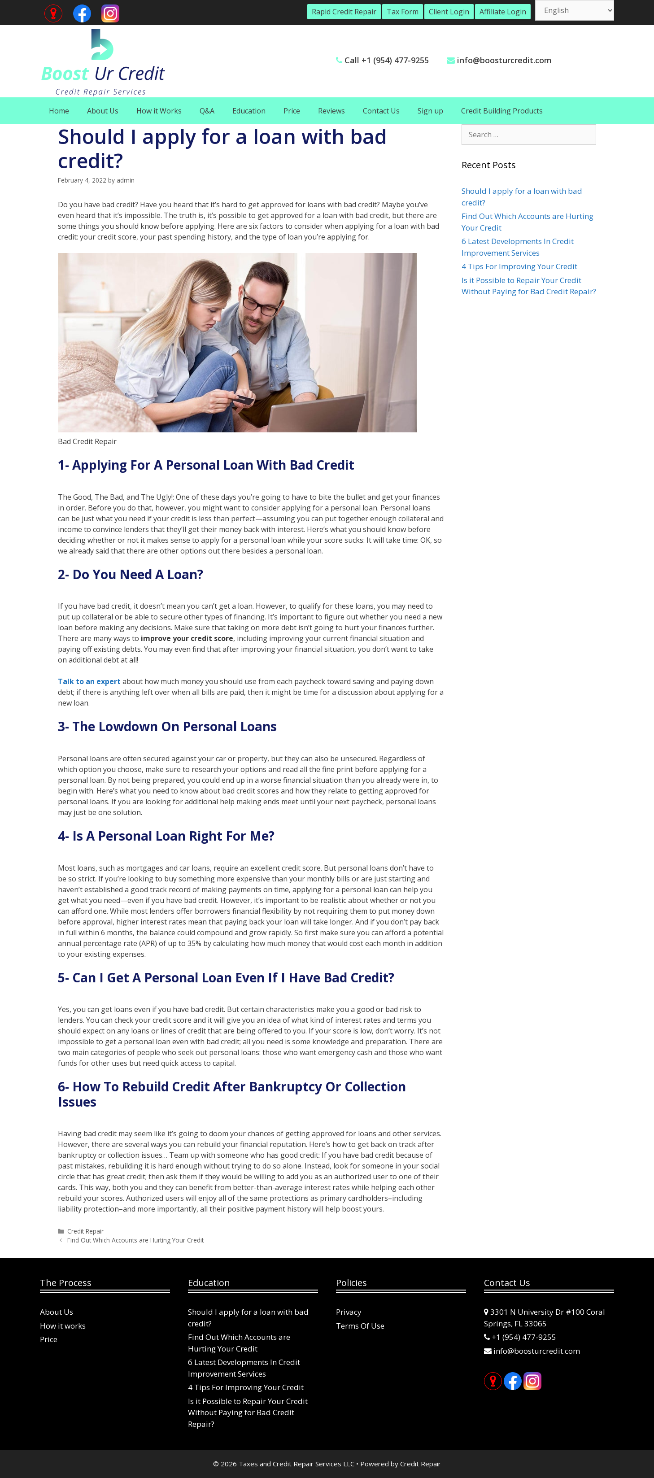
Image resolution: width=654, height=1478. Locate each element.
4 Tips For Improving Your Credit (519, 266)
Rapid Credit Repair (344, 12)
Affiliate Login (503, 12)
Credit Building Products (502, 111)
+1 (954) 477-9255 (524, 1337)
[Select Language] (574, 10)
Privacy (349, 1312)
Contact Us (381, 111)
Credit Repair (85, 1231)
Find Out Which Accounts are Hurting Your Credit (135, 1240)
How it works (63, 1326)
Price (291, 111)
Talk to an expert (89, 681)
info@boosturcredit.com (504, 60)
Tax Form (403, 12)
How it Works (159, 111)
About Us (102, 111)
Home (59, 111)
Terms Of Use (360, 1326)
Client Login (449, 12)
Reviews (331, 111)
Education (249, 111)
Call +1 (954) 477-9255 (386, 60)
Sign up (430, 111)
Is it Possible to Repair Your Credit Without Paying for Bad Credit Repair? (248, 1412)
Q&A (207, 111)
